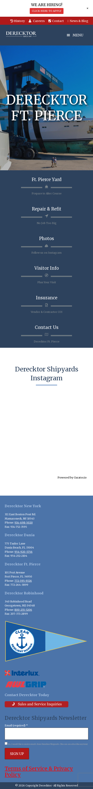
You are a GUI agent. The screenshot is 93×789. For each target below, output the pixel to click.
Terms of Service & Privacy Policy (39, 771)
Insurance (46, 297)
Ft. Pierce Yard (46, 179)
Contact (56, 21)
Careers (37, 21)
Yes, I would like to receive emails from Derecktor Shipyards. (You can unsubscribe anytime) (47, 744)
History (17, 21)
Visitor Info (46, 268)
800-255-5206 (23, 609)
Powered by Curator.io (72, 477)
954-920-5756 (23, 551)
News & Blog (78, 21)
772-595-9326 (23, 580)
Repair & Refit (46, 209)
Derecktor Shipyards (26, 34)
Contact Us (46, 327)
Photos (46, 238)
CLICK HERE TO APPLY (46, 10)
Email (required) (16, 725)
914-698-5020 (23, 522)
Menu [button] (78, 35)
